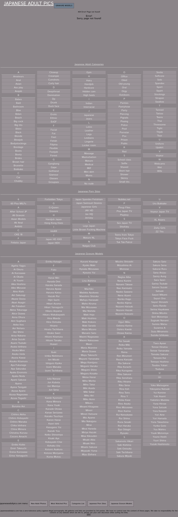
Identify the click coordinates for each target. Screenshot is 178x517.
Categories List (78, 503)
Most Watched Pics (59, 503)
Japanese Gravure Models (89, 254)
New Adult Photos (38, 503)
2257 (89, 514)
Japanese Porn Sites (89, 191)
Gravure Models (64, 5)
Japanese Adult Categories (89, 64)
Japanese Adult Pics (29, 4)
